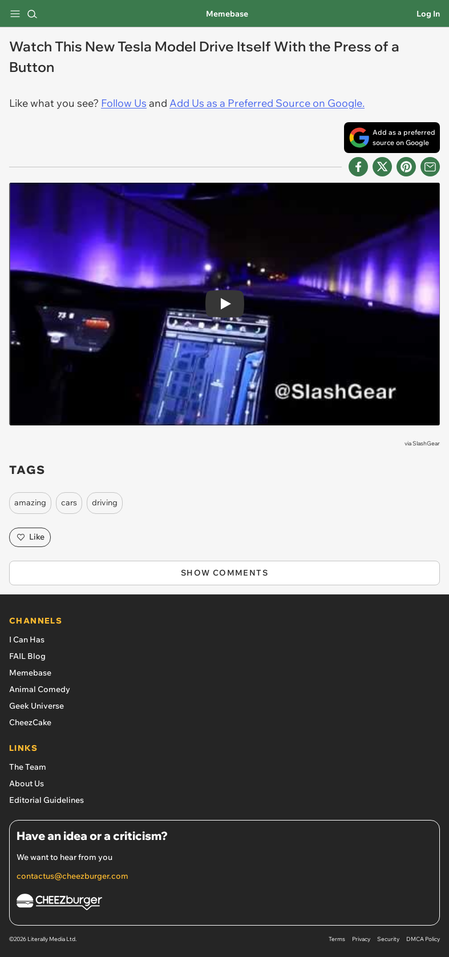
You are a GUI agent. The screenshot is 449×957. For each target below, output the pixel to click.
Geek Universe (36, 706)
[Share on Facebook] (358, 166)
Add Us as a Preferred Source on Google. (267, 103)
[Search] (32, 14)
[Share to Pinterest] (406, 166)
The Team (27, 767)
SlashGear (426, 443)
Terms (337, 939)
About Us (26, 783)
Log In (428, 14)
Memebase (227, 14)
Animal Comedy (39, 689)
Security (388, 939)
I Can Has (27, 639)
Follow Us (124, 103)
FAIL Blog (27, 656)
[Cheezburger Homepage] (224, 903)
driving (105, 502)
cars (69, 502)
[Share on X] (382, 166)
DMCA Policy (423, 939)
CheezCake (30, 722)
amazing (30, 502)
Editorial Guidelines (46, 800)
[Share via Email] (430, 166)
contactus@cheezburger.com (72, 876)
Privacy (361, 939)
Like (30, 537)
